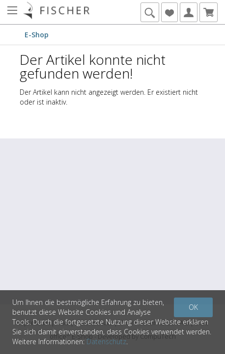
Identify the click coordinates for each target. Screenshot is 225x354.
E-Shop (37, 34)
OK (193, 307)
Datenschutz (106, 341)
